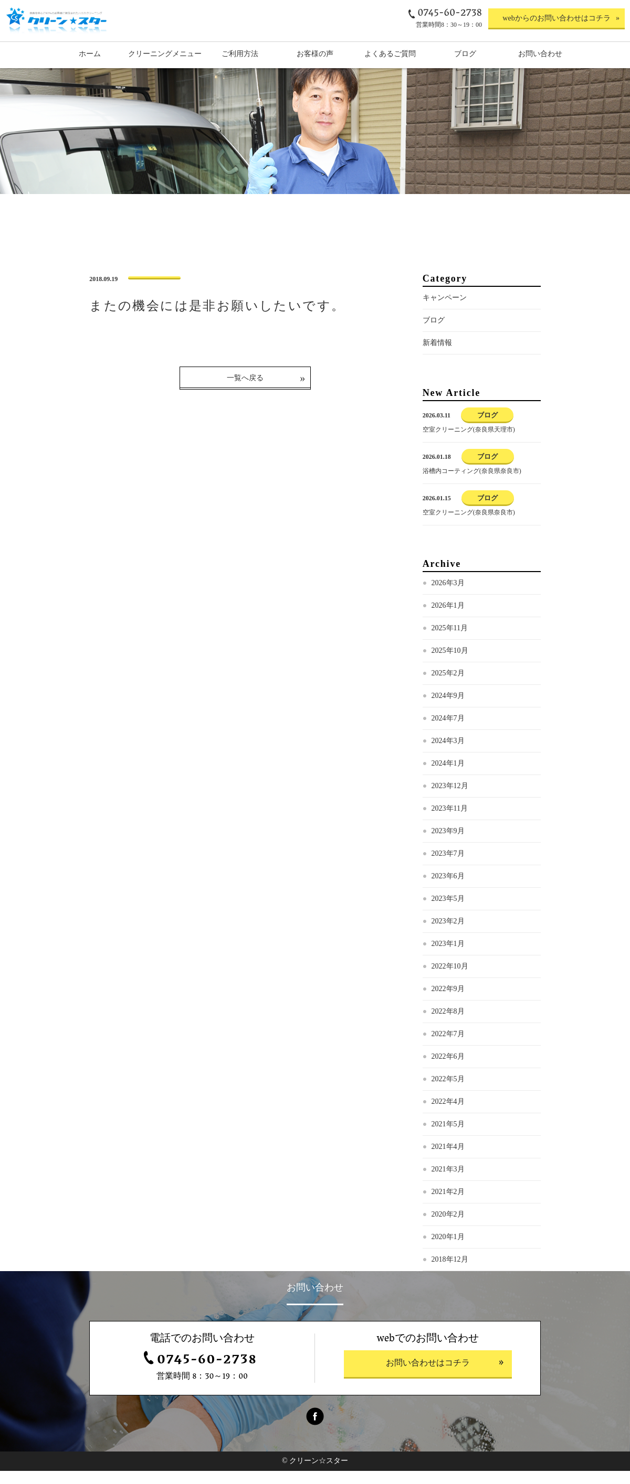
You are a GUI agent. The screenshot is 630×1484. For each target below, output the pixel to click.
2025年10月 (450, 664)
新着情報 (437, 356)
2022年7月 (448, 1047)
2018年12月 (450, 1273)
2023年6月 (448, 890)
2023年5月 (448, 912)
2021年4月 (448, 1160)
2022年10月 (450, 980)
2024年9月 (448, 709)
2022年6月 (448, 1070)
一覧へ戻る (245, 391)
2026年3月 (448, 596)
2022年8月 (448, 1025)
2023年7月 (448, 867)
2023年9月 (448, 844)
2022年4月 (448, 1115)
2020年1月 (448, 1250)
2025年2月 (448, 687)
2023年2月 (448, 935)
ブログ (434, 334)
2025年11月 (450, 642)
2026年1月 (448, 619)
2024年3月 (448, 754)
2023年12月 (450, 799)
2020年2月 (448, 1228)
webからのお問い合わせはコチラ (556, 18)
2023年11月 (450, 822)
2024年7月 (448, 732)
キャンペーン (445, 311)
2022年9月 (448, 1002)
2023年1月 (448, 957)
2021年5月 (448, 1138)
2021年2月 (448, 1205)
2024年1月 (448, 777)
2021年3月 (448, 1183)
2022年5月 (448, 1092)
